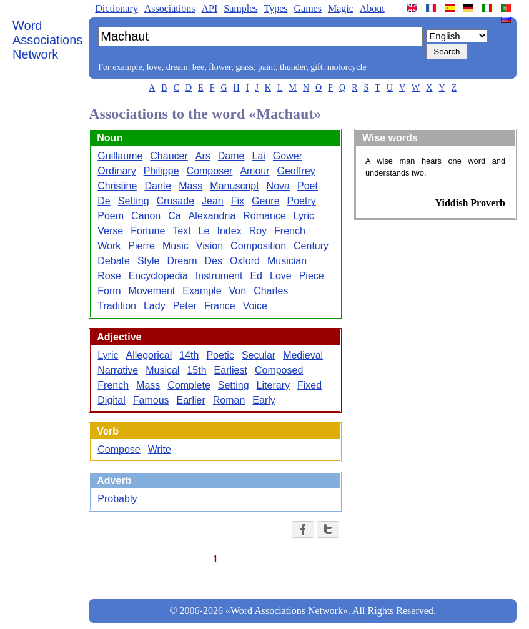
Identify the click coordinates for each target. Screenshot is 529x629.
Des (213, 260)
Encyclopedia (158, 275)
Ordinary (116, 171)
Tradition (116, 305)
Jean (213, 201)
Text (181, 230)
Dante (157, 186)
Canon (146, 215)
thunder (293, 67)
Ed (256, 275)
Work (109, 245)
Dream (182, 260)
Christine (117, 186)
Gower (287, 156)
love (154, 67)
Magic (340, 8)
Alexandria (212, 215)
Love (281, 275)
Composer (210, 171)
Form (109, 290)
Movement (152, 290)
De (103, 201)
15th (196, 370)
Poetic (220, 355)
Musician (287, 260)
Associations (169, 8)
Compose (118, 449)
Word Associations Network (47, 40)
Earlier (191, 400)
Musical (162, 370)
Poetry (301, 201)
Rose (109, 275)
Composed (279, 370)
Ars (202, 156)
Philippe (161, 171)
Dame (231, 156)
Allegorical (149, 355)
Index (229, 230)
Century (311, 245)
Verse (110, 230)
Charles (271, 290)
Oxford (245, 260)
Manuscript (234, 186)
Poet (307, 186)
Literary (273, 385)
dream (177, 67)
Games (307, 8)
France (219, 305)
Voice (255, 305)
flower (220, 67)
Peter (185, 305)
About (372, 8)
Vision (209, 245)
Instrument (219, 275)
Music (175, 245)
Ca (174, 215)
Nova (278, 186)
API (209, 8)
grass (244, 67)
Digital (111, 400)
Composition (258, 245)
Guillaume (119, 156)
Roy (258, 230)
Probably (117, 498)
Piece (311, 275)
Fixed (309, 385)
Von (238, 290)
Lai (258, 156)
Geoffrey (296, 171)
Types (275, 8)
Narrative (117, 370)
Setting (133, 201)
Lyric (304, 215)
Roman (229, 400)
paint (266, 67)
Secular (258, 355)
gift (316, 67)
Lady (155, 305)
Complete (188, 385)
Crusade (175, 201)
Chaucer (168, 156)
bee (198, 67)
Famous (151, 400)
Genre (265, 201)
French (289, 230)
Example (201, 290)
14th (189, 355)
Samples (240, 8)
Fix (237, 201)
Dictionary (116, 8)
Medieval (303, 355)
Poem (110, 215)
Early (263, 400)
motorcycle (347, 67)
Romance (264, 215)
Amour (254, 171)
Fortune (148, 230)
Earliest (230, 370)
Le (204, 230)
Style (148, 260)
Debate (113, 260)
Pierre (141, 245)
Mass (190, 186)
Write (159, 449)
